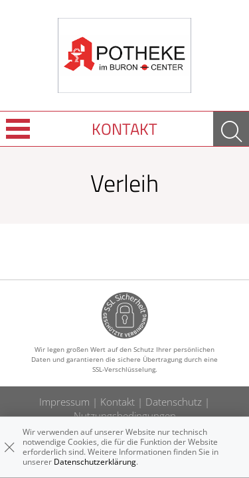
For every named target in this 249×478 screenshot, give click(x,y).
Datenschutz (173, 401)
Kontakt (124, 129)
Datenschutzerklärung (95, 461)
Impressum (64, 401)
